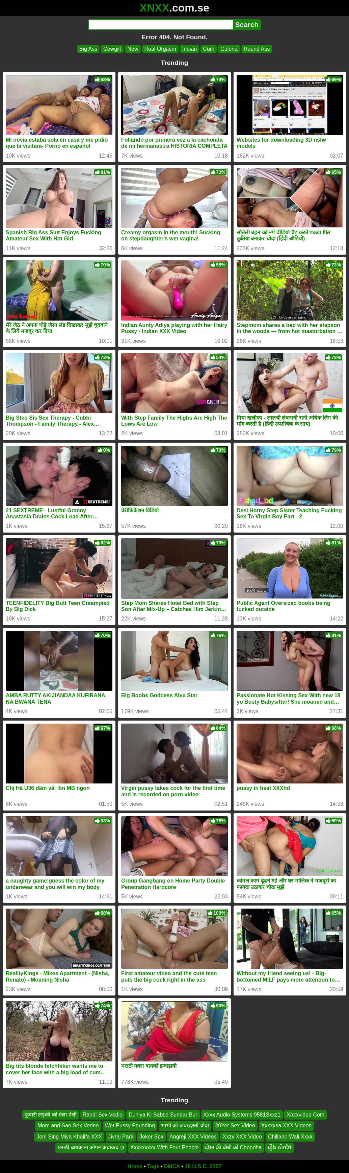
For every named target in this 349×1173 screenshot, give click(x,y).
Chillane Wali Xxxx (290, 1136)
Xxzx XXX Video (242, 1136)
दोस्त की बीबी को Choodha (233, 1147)
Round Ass (257, 49)
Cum (208, 49)
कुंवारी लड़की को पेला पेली (51, 1115)
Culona (229, 49)
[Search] (160, 24)
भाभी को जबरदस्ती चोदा (185, 1125)
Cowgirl (112, 49)
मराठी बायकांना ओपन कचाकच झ (91, 1147)
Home (135, 1166)
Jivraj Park (120, 1136)
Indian (189, 49)
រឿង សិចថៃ (279, 1147)
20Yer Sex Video (235, 1125)
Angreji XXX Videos (192, 1136)
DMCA (172, 1166)
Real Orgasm (160, 49)
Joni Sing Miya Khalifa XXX (69, 1136)
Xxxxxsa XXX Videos (286, 1125)
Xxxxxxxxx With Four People (164, 1147)
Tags (153, 1166)
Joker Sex (151, 1136)
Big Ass (88, 49)
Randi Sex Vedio (103, 1115)
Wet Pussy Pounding (130, 1125)
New (132, 49)
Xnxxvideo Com (305, 1115)
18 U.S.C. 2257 (203, 1166)
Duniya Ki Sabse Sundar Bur (163, 1115)
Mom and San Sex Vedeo (68, 1125)
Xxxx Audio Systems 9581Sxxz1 (242, 1115)
